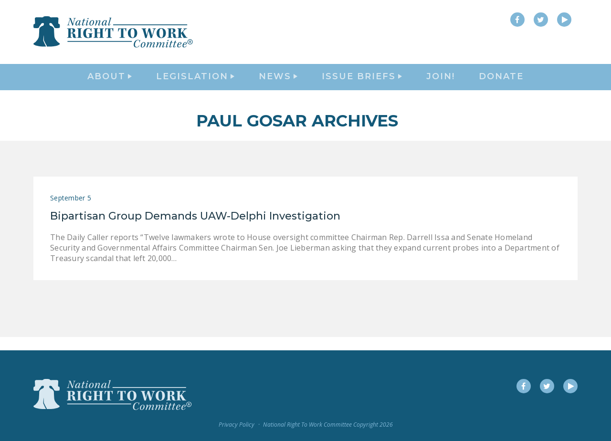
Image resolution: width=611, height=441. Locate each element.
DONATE (501, 84)
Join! (440, 84)
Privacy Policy (236, 425)
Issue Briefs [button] (362, 84)
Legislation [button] (195, 84)
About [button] (109, 84)
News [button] (278, 84)
